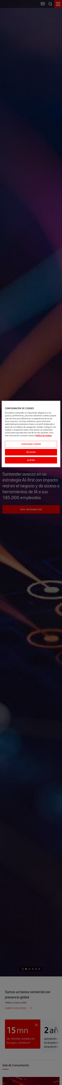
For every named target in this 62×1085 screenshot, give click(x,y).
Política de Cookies (43, 435)
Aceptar (31, 460)
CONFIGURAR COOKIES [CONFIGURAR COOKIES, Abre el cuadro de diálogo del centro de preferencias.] (31, 444)
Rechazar (31, 452)
